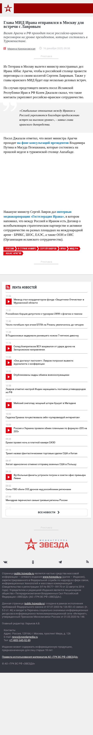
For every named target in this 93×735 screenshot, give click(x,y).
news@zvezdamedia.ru (25, 636)
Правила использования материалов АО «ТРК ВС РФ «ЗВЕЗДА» (40, 656)
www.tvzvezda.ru (52, 576)
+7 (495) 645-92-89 (19, 640)
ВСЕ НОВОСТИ (49, 512)
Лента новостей (21, 288)
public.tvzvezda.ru (24, 573)
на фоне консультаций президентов (43, 142)
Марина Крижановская (21, 48)
